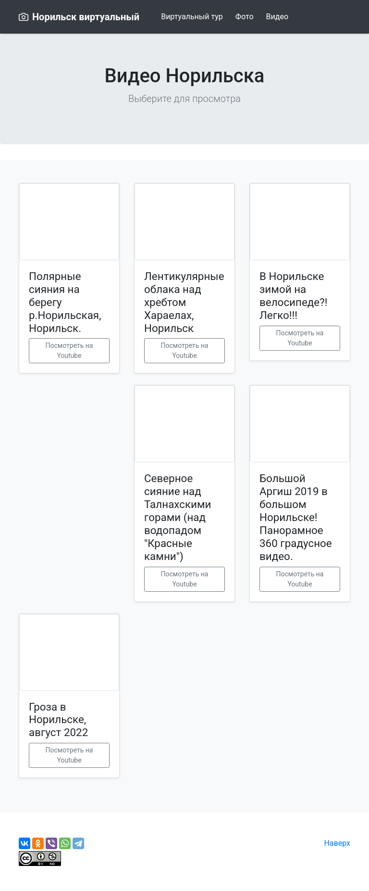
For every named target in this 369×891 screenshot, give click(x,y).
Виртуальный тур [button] (192, 16)
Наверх (337, 843)
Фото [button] (244, 16)
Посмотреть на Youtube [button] (69, 350)
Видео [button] (277, 16)
